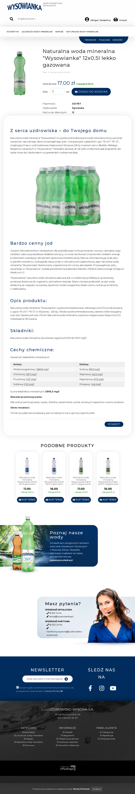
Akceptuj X (96, 788)
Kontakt (67, 731)
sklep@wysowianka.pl (59, 619)
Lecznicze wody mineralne (28, 734)
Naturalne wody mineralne (59, 72)
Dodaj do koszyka (91, 91)
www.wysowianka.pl (61, 562)
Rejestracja (106, 734)
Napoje (28, 738)
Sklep (45, 72)
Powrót (114, 424)
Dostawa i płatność (67, 741)
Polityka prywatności (67, 738)
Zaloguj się (106, 731)
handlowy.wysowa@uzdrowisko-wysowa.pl (65, 632)
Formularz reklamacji (67, 744)
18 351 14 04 (54, 615)
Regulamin (67, 734)
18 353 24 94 (54, 627)
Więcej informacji (81, 788)
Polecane (28, 744)
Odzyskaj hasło (106, 738)
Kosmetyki (28, 731)
